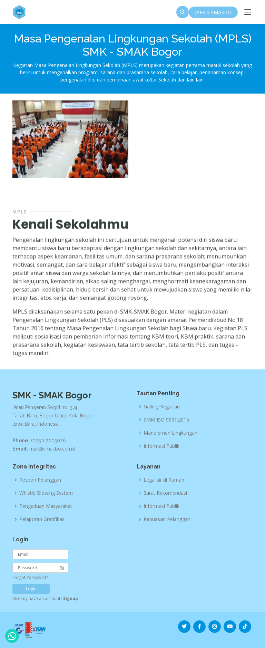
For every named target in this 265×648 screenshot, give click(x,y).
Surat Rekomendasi (165, 493)
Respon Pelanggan (40, 479)
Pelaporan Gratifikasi (42, 519)
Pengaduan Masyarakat (45, 506)
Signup (70, 598)
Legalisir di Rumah (164, 479)
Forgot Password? (30, 577)
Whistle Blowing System (46, 493)
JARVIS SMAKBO (213, 12)
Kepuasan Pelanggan (167, 519)
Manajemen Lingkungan (170, 433)
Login (31, 589)
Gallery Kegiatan (162, 406)
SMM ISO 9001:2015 (166, 419)
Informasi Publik (161, 446)
